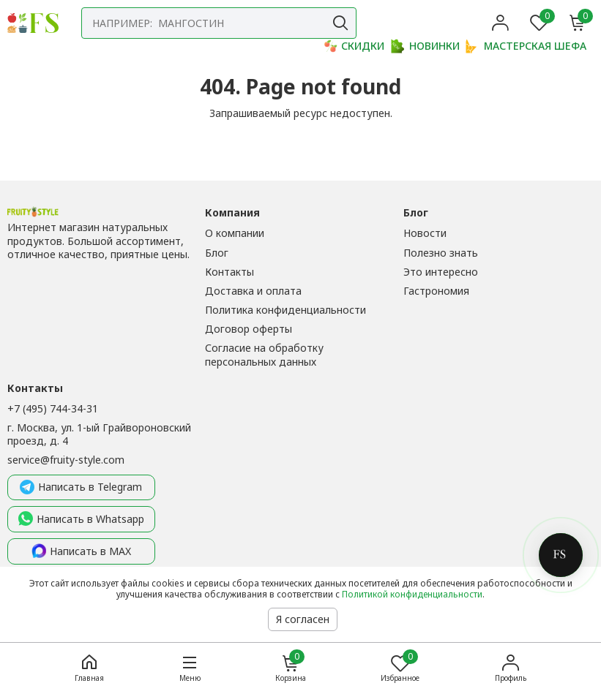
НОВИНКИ (425, 46)
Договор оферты (248, 329)
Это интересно (440, 272)
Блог (216, 253)
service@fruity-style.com (65, 460)
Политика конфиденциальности (285, 310)
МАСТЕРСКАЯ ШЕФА (526, 46)
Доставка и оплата (253, 291)
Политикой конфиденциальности (412, 594)
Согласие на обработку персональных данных (264, 354)
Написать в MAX (81, 551)
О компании (234, 233)
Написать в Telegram (81, 487)
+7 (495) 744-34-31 (52, 408)
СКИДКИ (353, 46)
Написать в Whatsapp (81, 519)
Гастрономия (436, 291)
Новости (425, 233)
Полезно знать (440, 253)
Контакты (229, 272)
